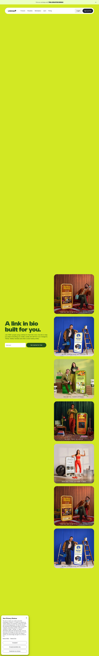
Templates (30, 10)
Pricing (50, 10)
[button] (22, 10)
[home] (12, 11)
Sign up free (87, 10)
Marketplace (38, 10)
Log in (78, 10)
